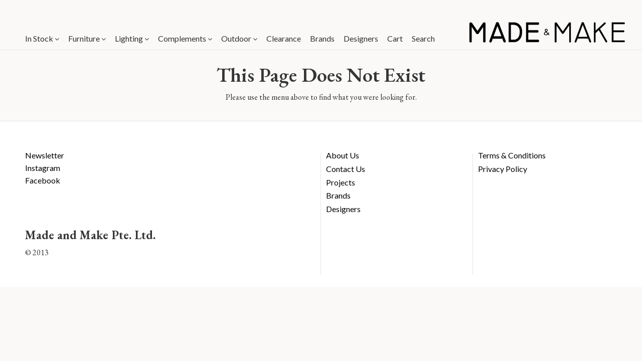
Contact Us (345, 168)
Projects (340, 182)
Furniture (87, 38)
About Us (342, 155)
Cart (395, 38)
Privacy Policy (502, 168)
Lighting (132, 38)
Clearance (283, 38)
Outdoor (239, 38)
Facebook (42, 180)
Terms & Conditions (512, 155)
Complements (185, 38)
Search (423, 38)
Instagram (42, 167)
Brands (322, 38)
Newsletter (44, 155)
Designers (361, 38)
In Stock (42, 38)
